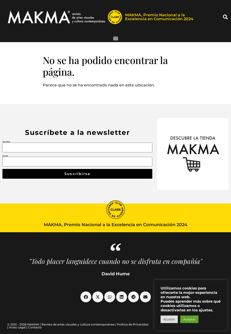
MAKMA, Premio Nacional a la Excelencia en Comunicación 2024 (159, 17)
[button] (225, 17)
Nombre (6, 142)
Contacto (35, 327)
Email (5, 156)
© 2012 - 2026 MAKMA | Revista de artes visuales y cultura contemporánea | (62, 324)
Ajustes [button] (169, 319)
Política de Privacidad (132, 324)
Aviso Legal (17, 327)
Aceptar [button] (189, 319)
